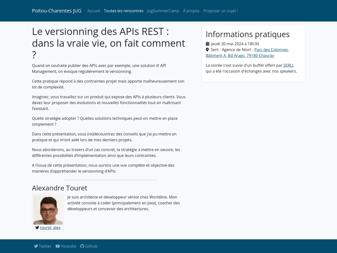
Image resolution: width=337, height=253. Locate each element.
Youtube (66, 246)
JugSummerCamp (163, 10)
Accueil (93, 10)
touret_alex (50, 227)
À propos (191, 10)
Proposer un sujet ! (220, 10)
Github (89, 246)
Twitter (43, 246)
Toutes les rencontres (123, 10)
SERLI (288, 65)
